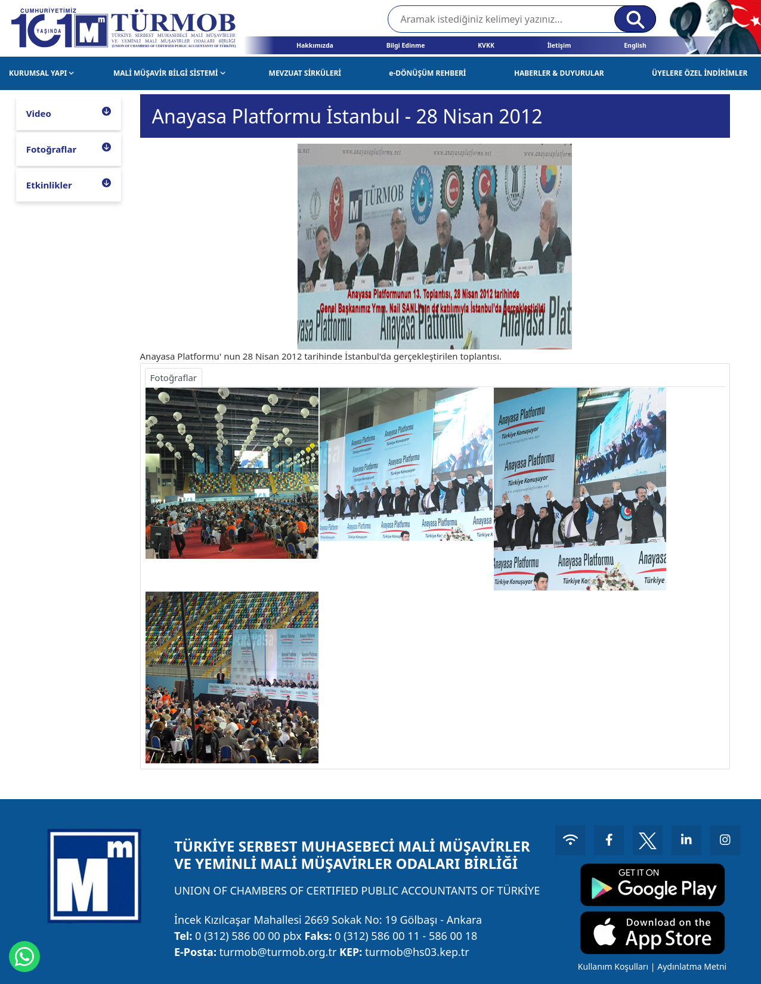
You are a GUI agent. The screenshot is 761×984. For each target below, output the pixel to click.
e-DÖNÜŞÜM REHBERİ (427, 73)
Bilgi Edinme (405, 45)
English (635, 45)
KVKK (486, 45)
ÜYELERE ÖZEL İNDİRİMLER (699, 73)
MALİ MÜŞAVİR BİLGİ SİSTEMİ (169, 73)
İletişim (559, 45)
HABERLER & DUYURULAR (559, 73)
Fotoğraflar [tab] (173, 377)
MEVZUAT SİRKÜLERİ (305, 73)
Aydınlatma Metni (691, 966)
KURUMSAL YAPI (42, 73)
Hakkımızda (314, 45)
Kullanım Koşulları (613, 966)
